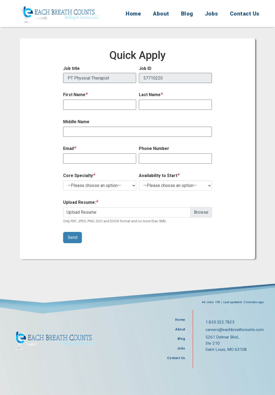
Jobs (211, 13)
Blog (187, 13)
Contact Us (244, 13)
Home (133, 13)
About (161, 13)
